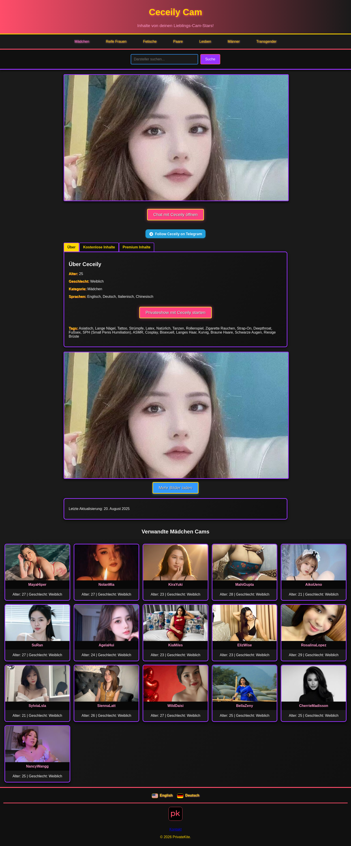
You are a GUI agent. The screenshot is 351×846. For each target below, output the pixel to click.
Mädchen (82, 41)
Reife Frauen (116, 41)
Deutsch (188, 795)
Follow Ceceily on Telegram (175, 233)
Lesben (205, 41)
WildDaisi (175, 706)
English (162, 795)
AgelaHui (106, 645)
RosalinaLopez (313, 645)
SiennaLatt (106, 706)
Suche (210, 59)
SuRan (37, 645)
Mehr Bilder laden (175, 487)
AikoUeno (313, 584)
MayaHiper (37, 584)
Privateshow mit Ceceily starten (175, 312)
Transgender (266, 41)
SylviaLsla (37, 706)
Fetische (149, 41)
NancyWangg (37, 766)
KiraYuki (175, 584)
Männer (234, 41)
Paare (178, 41)
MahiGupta (244, 584)
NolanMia (106, 584)
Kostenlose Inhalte (99, 247)
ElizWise (244, 645)
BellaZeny (244, 706)
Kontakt (175, 829)
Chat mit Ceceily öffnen (175, 214)
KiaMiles (175, 645)
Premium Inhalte (136, 247)
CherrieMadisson (313, 706)
